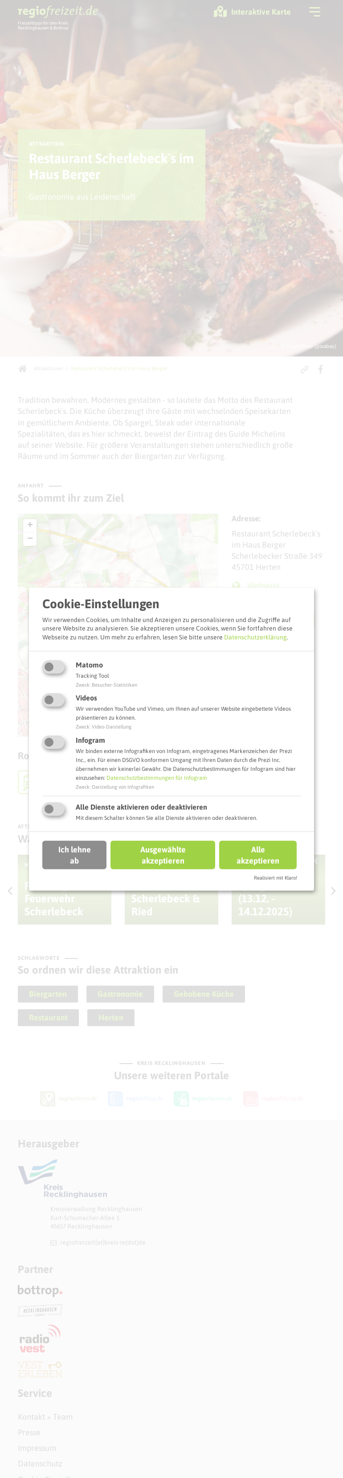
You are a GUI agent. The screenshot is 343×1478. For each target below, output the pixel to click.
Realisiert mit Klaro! (275, 877)
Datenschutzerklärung (255, 637)
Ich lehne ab (74, 855)
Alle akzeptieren (258, 855)
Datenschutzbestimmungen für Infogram (156, 777)
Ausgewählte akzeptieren (163, 855)
